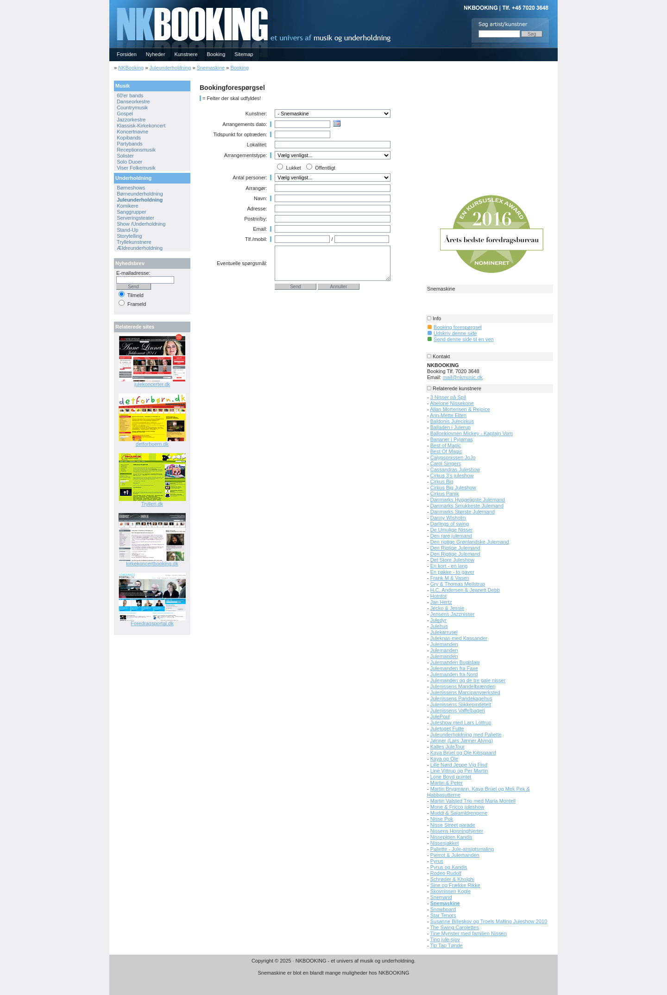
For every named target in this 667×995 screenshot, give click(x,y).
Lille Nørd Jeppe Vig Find (458, 764)
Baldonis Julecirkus (452, 421)
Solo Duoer (129, 162)
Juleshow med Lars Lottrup (460, 722)
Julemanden (444, 644)
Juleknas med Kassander (459, 638)
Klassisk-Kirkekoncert (141, 125)
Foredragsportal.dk (152, 623)
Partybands (130, 143)
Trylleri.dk (152, 504)
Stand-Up (127, 230)
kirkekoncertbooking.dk (152, 563)
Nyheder (155, 54)
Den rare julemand (451, 536)
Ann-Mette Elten (448, 415)
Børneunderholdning (140, 193)
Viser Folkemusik (136, 168)
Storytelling (129, 236)
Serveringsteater (135, 218)
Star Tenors (443, 915)
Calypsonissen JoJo (453, 457)
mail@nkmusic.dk (463, 377)
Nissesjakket (444, 843)
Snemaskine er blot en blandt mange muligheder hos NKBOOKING (333, 973)
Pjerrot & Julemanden (454, 855)
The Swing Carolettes (454, 927)
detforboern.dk (152, 444)
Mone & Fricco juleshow (457, 807)
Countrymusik (132, 107)
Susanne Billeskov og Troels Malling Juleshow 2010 (488, 921)
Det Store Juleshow (452, 560)
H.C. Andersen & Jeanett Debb (465, 590)
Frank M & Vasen (449, 578)
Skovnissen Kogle (450, 891)
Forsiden (127, 54)
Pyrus (436, 861)
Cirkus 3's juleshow (452, 475)
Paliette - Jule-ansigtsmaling (462, 849)
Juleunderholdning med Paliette (466, 734)
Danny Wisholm (448, 517)
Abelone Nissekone (452, 403)
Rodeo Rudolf (445, 873)
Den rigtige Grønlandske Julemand (469, 542)
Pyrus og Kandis (448, 867)
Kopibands (129, 137)
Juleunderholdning (170, 67)
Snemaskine (211, 67)
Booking (216, 54)
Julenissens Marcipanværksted (465, 692)
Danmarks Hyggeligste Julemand (467, 499)
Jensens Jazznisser (452, 614)
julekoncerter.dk (152, 384)
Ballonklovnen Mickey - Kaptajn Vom (471, 433)
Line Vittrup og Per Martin (459, 770)
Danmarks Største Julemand (462, 511)
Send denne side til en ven (464, 339)
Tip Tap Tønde (446, 945)
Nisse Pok (441, 819)
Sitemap (243, 54)
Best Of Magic (446, 451)
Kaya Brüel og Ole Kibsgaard (463, 752)
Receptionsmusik (136, 149)
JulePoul (440, 716)
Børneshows (131, 187)
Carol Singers (445, 463)
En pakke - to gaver (452, 572)
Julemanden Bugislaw (455, 662)
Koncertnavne (132, 131)
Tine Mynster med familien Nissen (468, 933)
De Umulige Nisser (451, 529)
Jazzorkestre (131, 119)
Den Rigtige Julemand (455, 548)
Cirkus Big (441, 481)
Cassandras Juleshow (455, 469)
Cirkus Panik (444, 493)
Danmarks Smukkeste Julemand (466, 505)
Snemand (441, 897)
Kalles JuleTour (447, 746)
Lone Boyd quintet (451, 777)
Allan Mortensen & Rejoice (460, 409)
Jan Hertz (441, 602)
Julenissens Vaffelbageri (457, 710)
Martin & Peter (446, 783)
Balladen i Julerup (450, 427)
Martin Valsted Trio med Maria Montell (473, 801)
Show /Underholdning (141, 224)
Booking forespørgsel (458, 327)
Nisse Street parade (452, 825)
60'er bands (130, 95)
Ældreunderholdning (140, 248)
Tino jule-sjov (445, 939)
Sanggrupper (131, 212)
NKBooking (131, 67)
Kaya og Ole (444, 758)
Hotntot (438, 596)
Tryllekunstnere (134, 242)
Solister (125, 155)
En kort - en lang (449, 566)
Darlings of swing (449, 523)
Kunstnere (185, 54)
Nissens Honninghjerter (456, 831)
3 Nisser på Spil (448, 397)
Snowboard (443, 909)
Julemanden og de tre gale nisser (468, 680)
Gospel (125, 113)
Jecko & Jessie (447, 608)
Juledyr (438, 620)
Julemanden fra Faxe (454, 668)
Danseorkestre (133, 101)
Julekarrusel (444, 632)
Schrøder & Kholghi (452, 879)
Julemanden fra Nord (454, 674)
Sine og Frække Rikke (455, 885)
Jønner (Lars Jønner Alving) (461, 740)
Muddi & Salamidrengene (459, 813)
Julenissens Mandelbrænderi (463, 686)
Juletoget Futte (447, 728)
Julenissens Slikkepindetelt (460, 704)
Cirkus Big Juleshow (453, 487)
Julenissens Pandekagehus (461, 698)
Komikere (127, 206)
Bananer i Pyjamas (451, 439)
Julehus (439, 626)
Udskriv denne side (455, 333)
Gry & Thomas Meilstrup (457, 584)
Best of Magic (445, 445)
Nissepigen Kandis (451, 837)
